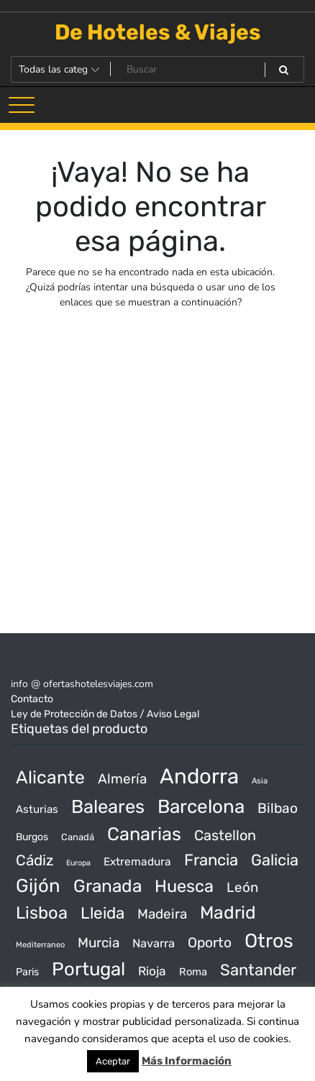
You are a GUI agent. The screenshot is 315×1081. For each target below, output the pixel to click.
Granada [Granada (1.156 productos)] (107, 885)
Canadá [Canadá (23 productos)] (77, 837)
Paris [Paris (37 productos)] (27, 972)
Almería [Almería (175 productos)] (122, 778)
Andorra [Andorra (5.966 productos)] (199, 776)
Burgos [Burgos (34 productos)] (32, 837)
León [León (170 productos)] (242, 887)
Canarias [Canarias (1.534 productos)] (144, 834)
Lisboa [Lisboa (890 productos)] (42, 913)
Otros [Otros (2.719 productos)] (269, 940)
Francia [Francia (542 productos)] (211, 860)
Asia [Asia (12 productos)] (260, 781)
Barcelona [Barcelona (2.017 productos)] (201, 807)
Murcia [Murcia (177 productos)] (98, 942)
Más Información (187, 1060)
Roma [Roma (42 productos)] (193, 971)
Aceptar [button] (113, 1061)
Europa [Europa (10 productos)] (78, 863)
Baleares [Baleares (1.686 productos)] (108, 806)
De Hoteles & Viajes (158, 32)
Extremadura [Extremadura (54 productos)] (137, 861)
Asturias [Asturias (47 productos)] (37, 809)
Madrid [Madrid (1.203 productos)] (228, 912)
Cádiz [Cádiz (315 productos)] (34, 860)
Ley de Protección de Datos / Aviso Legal (105, 714)
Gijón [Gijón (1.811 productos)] (38, 885)
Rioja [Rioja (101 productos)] (152, 971)
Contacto (32, 699)
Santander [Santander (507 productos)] (258, 970)
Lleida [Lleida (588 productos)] (102, 913)
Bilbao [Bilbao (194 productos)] (277, 808)
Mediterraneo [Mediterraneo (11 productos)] (40, 944)
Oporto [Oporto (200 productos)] (210, 942)
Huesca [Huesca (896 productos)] (184, 886)
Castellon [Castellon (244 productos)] (225, 835)
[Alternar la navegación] (21, 105)
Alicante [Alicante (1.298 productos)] (50, 777)
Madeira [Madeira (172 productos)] (162, 914)
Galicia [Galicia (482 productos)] (274, 860)
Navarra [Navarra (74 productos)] (153, 943)
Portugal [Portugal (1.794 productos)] (88, 969)
